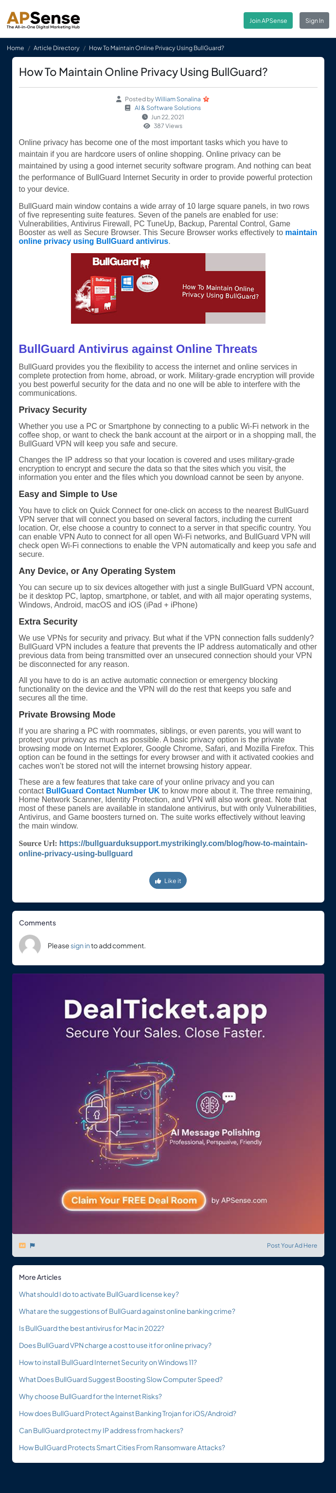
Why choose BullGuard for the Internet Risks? (90, 1396)
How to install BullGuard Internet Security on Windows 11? (108, 1362)
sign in (80, 945)
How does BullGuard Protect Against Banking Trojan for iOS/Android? (127, 1413)
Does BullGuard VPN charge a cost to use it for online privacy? (115, 1345)
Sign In (314, 20)
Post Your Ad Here (292, 1245)
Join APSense (268, 20)
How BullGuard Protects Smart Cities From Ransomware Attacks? (122, 1447)
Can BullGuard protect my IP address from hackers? (101, 1430)
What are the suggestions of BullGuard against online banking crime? (127, 1311)
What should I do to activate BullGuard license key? (99, 1294)
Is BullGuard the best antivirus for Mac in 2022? (91, 1328)
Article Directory (57, 48)
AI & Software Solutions (168, 107)
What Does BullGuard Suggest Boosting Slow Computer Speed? (121, 1379)
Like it (168, 881)
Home (15, 48)
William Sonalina (178, 99)
